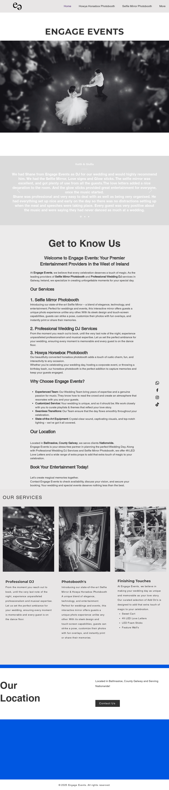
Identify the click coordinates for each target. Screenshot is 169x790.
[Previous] (18, 190)
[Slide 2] (85, 128)
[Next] (150, 190)
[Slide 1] (80, 128)
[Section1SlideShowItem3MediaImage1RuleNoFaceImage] (88, 216)
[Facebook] (157, 390)
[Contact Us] (107, 703)
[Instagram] (157, 397)
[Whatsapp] (157, 383)
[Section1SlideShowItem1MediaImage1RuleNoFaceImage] (81, 216)
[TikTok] (157, 404)
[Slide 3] (89, 128)
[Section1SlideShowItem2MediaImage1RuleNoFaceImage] (84, 216)
